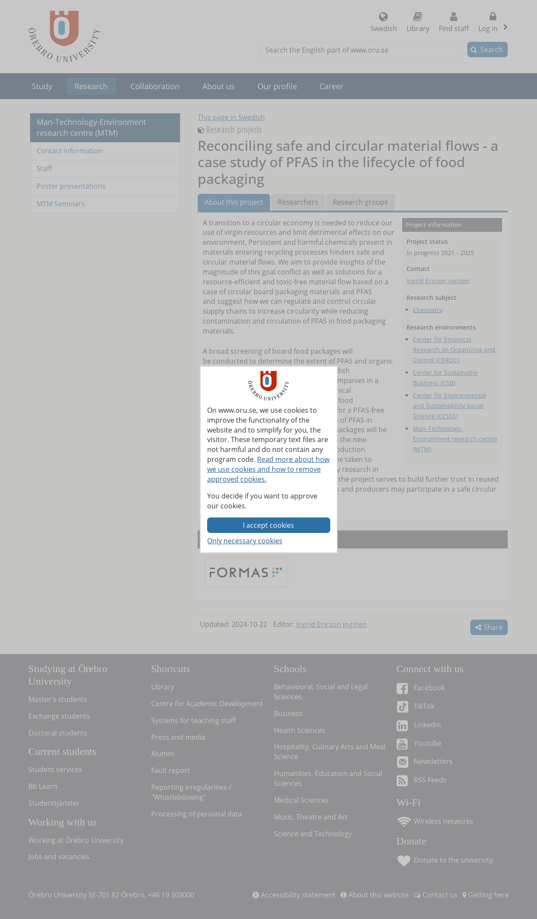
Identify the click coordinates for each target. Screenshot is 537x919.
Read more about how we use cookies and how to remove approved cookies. (268, 469)
